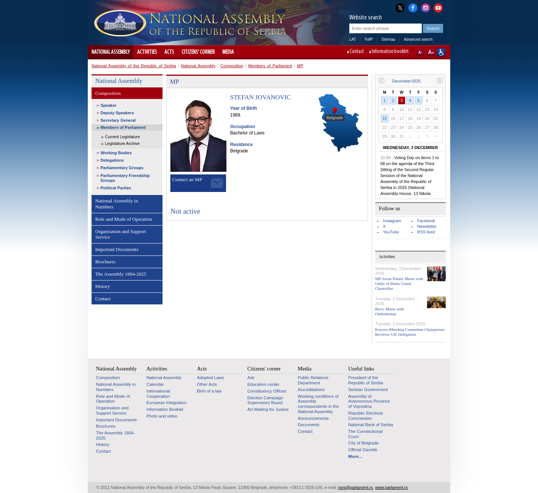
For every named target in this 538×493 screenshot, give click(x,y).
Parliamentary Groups (122, 167)
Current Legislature (122, 136)
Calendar (155, 384)
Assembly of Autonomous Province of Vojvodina (369, 401)
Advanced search (418, 39)
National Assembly (111, 52)
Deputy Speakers (117, 113)
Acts (169, 52)
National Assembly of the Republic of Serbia (134, 65)
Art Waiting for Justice (268, 409)
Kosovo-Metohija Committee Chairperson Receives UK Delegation (410, 332)
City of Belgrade (363, 443)
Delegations (112, 160)
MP (300, 65)
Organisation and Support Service (120, 234)
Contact (357, 52)
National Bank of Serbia (370, 424)
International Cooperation (158, 394)
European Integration (166, 402)
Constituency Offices (267, 391)
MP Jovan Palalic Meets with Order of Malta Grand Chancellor (399, 283)
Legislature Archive (122, 143)
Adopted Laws (210, 377)
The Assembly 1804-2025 (120, 274)
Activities (147, 52)
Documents (308, 424)
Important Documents (116, 249)
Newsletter (426, 226)
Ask (250, 377)
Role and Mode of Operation (123, 219)
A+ (430, 52)
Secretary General (118, 120)
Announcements (313, 418)
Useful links (361, 369)
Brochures (105, 261)
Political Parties (116, 188)
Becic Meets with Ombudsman (389, 311)
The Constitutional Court (365, 434)
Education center (263, 384)
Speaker (109, 105)
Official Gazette (362, 449)
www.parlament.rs (391, 487)
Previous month (381, 80)
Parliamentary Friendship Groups (125, 178)
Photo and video (161, 416)
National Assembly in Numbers (116, 204)
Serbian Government (368, 389)
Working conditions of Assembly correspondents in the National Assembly (318, 404)
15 (384, 118)
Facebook (426, 220)
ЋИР (369, 39)
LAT (352, 39)
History (102, 286)
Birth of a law (209, 391)
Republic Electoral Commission (365, 416)
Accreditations (311, 389)
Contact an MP (187, 179)
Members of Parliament (270, 65)
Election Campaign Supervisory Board (265, 400)
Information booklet (390, 52)
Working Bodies (116, 153)
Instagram (392, 220)
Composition (231, 65)
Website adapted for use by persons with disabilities (441, 52)
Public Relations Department (313, 380)
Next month (439, 80)
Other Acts (207, 384)
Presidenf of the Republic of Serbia (365, 380)
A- (420, 52)
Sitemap (388, 39)
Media (228, 52)
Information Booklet (164, 409)
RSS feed (426, 232)
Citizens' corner (198, 52)
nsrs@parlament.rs (355, 487)
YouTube (391, 232)
